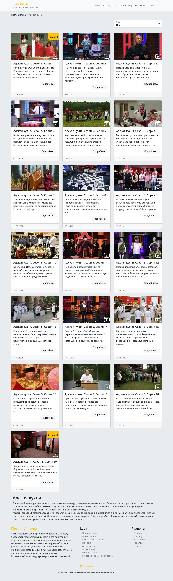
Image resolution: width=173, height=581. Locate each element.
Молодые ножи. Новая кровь (97, 555)
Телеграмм (86, 566)
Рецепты (132, 5)
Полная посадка (90, 533)
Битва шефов (89, 536)
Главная (96, 5)
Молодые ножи (90, 552)
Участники (120, 5)
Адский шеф (88, 549)
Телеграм (154, 5)
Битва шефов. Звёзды (93, 539)
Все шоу (138, 536)
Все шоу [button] (106, 5)
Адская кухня (89, 546)
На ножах (87, 542)
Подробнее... (48, 83)
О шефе (143, 5)
